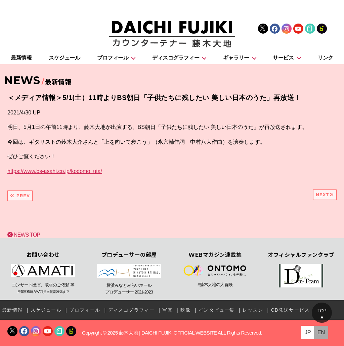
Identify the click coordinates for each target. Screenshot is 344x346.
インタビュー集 (217, 310)
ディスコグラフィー (175, 58)
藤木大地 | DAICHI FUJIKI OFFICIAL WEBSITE (168, 333)
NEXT (325, 194)
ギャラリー (236, 58)
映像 (185, 310)
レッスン (253, 310)
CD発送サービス (290, 310)
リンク (325, 58)
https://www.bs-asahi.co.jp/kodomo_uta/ (54, 171)
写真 (167, 310)
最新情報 (21, 58)
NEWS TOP (23, 235)
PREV (20, 195)
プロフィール (112, 58)
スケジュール (64, 58)
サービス (283, 58)
